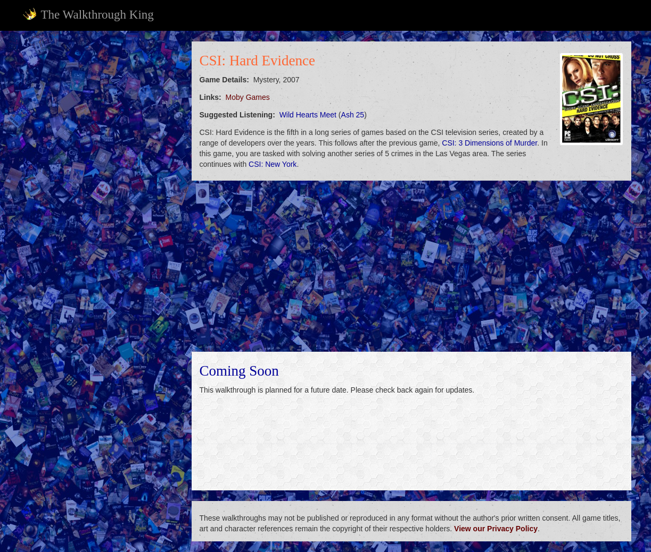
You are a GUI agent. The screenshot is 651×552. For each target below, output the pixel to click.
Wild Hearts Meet (307, 115)
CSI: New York (272, 164)
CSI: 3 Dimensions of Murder (489, 143)
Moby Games (248, 97)
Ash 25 (353, 115)
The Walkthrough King (88, 14)
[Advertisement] (100, 200)
